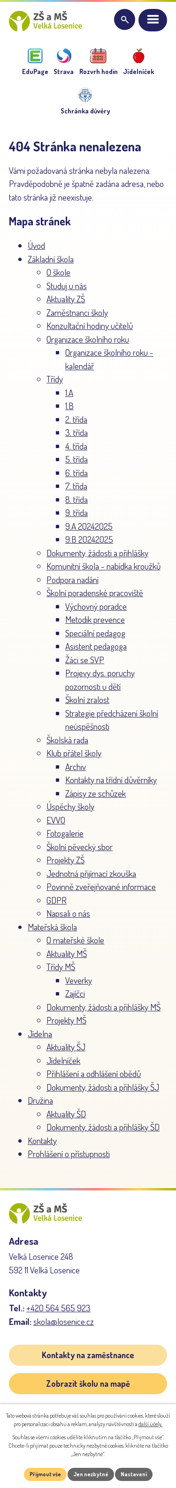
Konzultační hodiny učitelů (89, 325)
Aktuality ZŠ (65, 299)
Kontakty (42, 1140)
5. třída (76, 459)
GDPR (56, 900)
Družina (40, 1100)
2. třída (76, 419)
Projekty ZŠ (65, 860)
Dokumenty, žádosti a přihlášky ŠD (103, 1127)
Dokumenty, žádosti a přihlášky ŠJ (102, 1087)
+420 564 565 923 (58, 1308)
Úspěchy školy (70, 806)
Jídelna (40, 1033)
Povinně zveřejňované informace (101, 886)
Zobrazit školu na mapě (88, 1383)
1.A (69, 392)
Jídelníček (63, 1060)
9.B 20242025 (89, 539)
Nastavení (134, 1474)
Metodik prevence (95, 619)
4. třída (76, 446)
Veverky (78, 980)
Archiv (75, 766)
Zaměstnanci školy (77, 312)
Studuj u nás (66, 286)
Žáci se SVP (84, 659)
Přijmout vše (45, 1474)
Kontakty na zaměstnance (88, 1355)
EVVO (55, 820)
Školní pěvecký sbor (79, 846)
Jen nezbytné (90, 1474)
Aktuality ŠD (66, 1114)
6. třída (76, 473)
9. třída (76, 512)
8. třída (76, 499)
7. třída (76, 486)
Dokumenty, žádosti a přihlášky (97, 553)
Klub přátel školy (73, 753)
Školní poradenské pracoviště (94, 592)
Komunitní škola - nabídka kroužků (103, 566)
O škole (58, 272)
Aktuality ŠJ (65, 1047)
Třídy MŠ (60, 966)
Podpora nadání (72, 579)
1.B (69, 405)
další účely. (150, 1424)
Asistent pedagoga (96, 646)
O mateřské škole (75, 940)
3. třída (76, 432)
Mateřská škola (52, 927)
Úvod (36, 245)
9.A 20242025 (89, 526)
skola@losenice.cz (63, 1321)
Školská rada (67, 740)
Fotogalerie (65, 833)
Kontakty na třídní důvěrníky (111, 779)
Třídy (54, 379)
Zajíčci (75, 993)
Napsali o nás (68, 913)
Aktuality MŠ (66, 953)
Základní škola (51, 259)
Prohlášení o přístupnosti (69, 1153)
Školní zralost (87, 699)
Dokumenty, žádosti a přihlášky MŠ (103, 1007)
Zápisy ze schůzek (95, 793)
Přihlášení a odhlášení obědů (93, 1073)
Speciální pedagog (95, 633)
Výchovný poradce (96, 606)
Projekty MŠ (66, 1020)
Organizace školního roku (87, 339)
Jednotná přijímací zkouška (91, 873)
